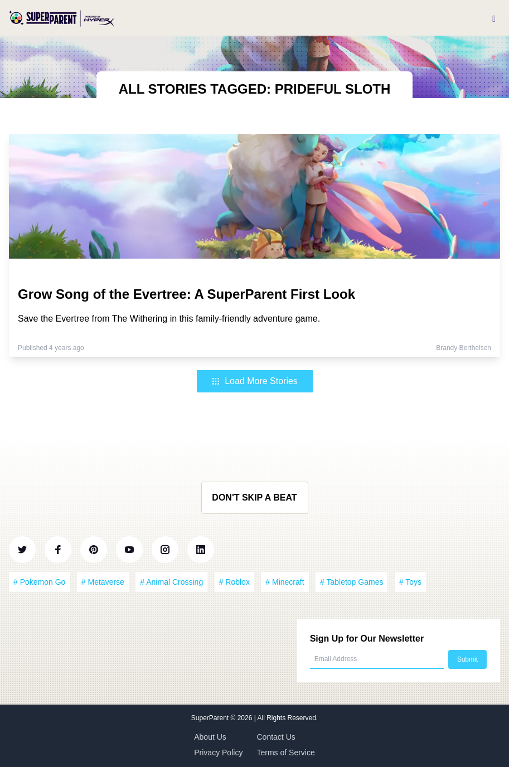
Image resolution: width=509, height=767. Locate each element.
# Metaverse (102, 581)
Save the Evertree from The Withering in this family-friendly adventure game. (169, 318)
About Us (210, 736)
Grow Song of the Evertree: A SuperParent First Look (186, 294)
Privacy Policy (218, 752)
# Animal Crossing (171, 581)
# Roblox (234, 581)
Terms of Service (286, 752)
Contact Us (276, 736)
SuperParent (211, 718)
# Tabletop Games (351, 581)
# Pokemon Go (39, 581)
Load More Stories (254, 381)
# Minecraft (284, 581)
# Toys (410, 581)
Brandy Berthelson (463, 348)
